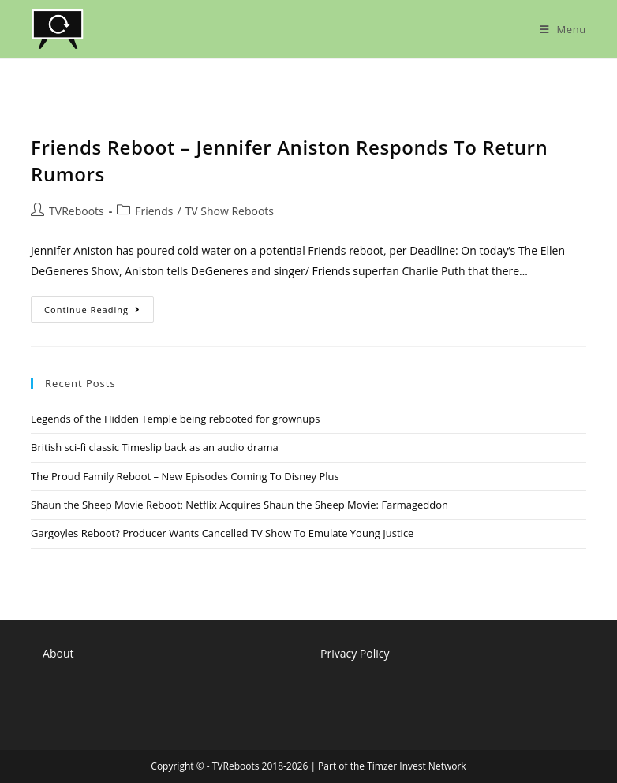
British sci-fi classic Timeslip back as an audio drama (155, 447)
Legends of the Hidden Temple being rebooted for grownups (175, 419)
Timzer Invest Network (416, 766)
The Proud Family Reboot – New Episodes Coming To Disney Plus (185, 476)
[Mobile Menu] (563, 29)
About (58, 653)
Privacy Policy (354, 653)
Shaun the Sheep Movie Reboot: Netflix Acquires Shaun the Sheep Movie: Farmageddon (239, 505)
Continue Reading (99, 312)
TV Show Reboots (229, 210)
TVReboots (76, 210)
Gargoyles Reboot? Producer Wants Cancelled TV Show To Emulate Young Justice (222, 533)
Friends (154, 210)
